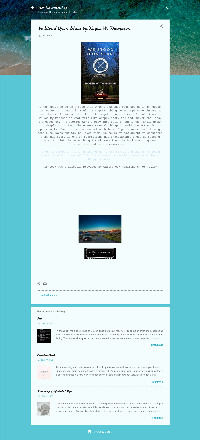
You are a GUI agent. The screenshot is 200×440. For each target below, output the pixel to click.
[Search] (168, 8)
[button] (161, 26)
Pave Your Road (45, 355)
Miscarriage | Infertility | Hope (54, 391)
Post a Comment (49, 295)
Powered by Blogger (100, 431)
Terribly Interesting (52, 7)
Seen (39, 319)
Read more (157, 345)
